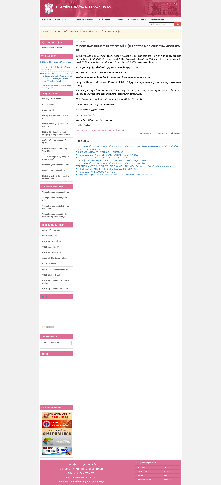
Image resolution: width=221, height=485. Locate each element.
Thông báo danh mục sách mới (55, 192)
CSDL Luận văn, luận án (52, 230)
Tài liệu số (118, 19)
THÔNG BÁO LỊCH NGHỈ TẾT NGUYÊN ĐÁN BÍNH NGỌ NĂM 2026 (107, 155)
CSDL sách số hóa (50, 236)
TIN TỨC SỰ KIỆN (48, 56)
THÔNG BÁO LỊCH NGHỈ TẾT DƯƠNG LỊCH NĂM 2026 (102, 158)
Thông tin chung (63, 19)
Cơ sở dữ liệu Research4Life (54, 258)
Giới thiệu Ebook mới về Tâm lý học (55, 62)
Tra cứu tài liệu (103, 19)
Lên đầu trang (162, 133)
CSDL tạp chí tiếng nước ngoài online (55, 281)
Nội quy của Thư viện (51, 99)
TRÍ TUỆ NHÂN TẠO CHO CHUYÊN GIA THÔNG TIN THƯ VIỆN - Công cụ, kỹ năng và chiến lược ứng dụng (125, 166)
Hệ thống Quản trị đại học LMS (55, 165)
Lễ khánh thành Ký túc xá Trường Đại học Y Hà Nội (56, 68)
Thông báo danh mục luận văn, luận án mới (55, 207)
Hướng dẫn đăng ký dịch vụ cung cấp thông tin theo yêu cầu (56, 133)
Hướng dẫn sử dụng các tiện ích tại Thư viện (56, 141)
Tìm (177, 24)
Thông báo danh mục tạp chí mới (54, 199)
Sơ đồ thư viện (48, 110)
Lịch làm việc (48, 104)
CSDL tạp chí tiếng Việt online (55, 289)
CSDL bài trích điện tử (51, 252)
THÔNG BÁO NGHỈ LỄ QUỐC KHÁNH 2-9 (96, 172)
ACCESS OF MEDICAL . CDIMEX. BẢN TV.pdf (102, 130)
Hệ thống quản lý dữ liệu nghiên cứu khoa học (56, 177)
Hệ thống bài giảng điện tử (53, 170)
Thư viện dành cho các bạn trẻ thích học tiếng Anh (56, 86)
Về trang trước (147, 133)
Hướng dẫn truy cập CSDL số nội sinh (55, 125)
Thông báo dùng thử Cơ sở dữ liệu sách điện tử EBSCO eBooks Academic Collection (114, 175)
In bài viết (176, 133)
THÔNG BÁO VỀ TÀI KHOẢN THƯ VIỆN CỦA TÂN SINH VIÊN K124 (107, 169)
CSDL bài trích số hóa (51, 241)
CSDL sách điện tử (50, 247)
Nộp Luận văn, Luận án (52, 48)
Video (44, 297)
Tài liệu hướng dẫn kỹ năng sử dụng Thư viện (55, 158)
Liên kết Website (158, 19)
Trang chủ (46, 19)
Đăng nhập (171, 4)
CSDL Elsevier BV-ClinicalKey (55, 269)
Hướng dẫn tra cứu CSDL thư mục (55, 117)
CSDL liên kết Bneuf (51, 275)
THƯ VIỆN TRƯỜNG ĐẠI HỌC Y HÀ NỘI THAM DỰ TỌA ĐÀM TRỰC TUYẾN (111, 160)
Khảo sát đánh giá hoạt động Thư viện (54, 149)
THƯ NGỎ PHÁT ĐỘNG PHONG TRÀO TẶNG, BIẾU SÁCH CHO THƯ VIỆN (87, 31)
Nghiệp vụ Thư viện (136, 19)
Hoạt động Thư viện (84, 19)
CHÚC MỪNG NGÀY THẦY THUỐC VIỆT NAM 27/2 (100, 152)
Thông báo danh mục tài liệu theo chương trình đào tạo (54, 215)
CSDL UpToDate (49, 264)
